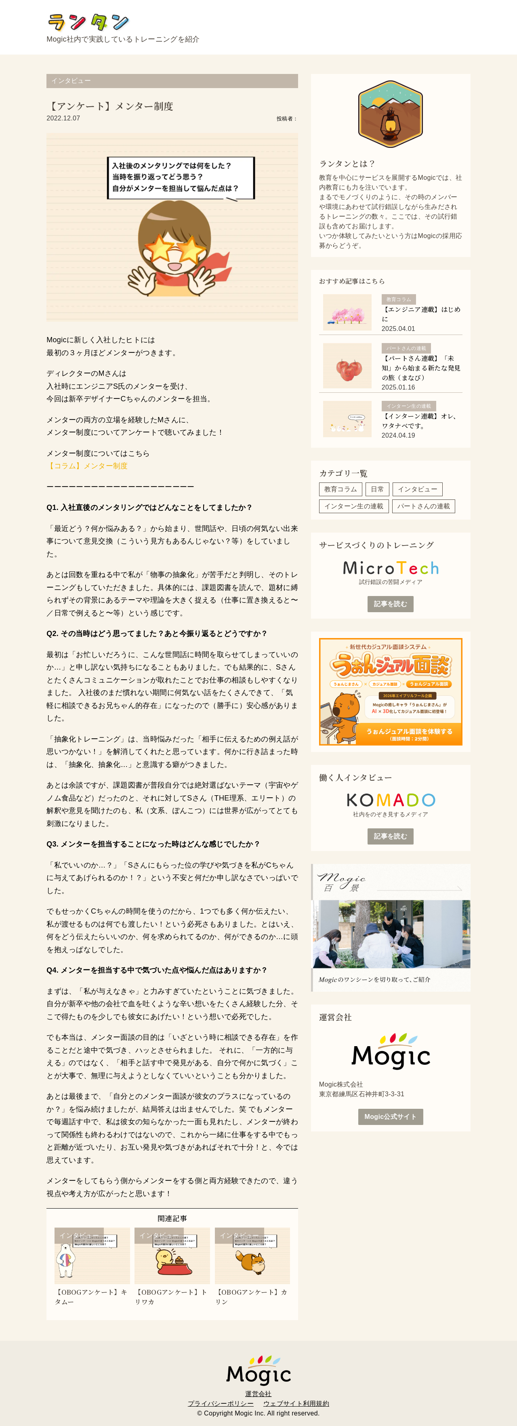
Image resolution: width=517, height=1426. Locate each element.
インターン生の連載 (354, 506)
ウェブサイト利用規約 (296, 1396)
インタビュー (71, 80)
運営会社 (258, 1387)
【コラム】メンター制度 (87, 466)
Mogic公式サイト (391, 1116)
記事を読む (390, 603)
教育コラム (340, 489)
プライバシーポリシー (221, 1396)
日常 (377, 489)
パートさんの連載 (423, 506)
